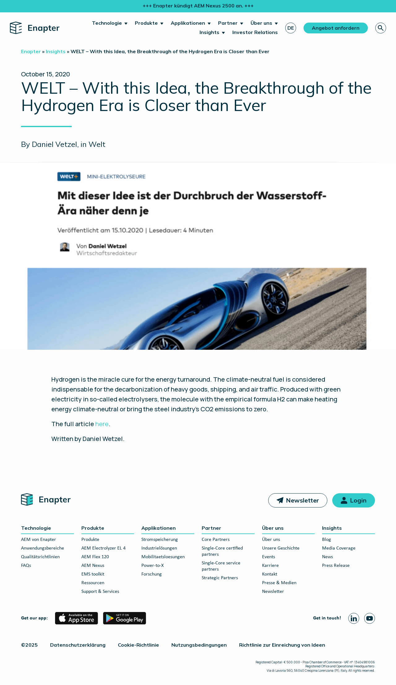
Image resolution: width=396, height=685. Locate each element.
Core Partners (216, 539)
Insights (209, 32)
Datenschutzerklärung (77, 645)
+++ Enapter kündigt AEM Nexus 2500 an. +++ (198, 5)
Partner (228, 23)
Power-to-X (152, 565)
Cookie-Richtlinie (138, 645)
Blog (326, 539)
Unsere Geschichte (280, 548)
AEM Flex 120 (95, 556)
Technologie (107, 23)
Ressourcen (92, 582)
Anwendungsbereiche (42, 548)
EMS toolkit (92, 574)
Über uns (261, 23)
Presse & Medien (279, 582)
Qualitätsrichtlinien (40, 556)
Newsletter (302, 500)
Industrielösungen (159, 548)
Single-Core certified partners (222, 551)
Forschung (151, 574)
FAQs (26, 565)
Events (268, 556)
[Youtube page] (369, 618)
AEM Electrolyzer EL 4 (103, 548)
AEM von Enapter (38, 539)
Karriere (270, 565)
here (102, 424)
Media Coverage (338, 548)
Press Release (336, 565)
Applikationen (188, 23)
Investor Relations (255, 32)
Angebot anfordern (335, 28)
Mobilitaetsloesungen (163, 556)
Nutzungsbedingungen (199, 645)
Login (358, 500)
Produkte (146, 23)
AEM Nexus (92, 565)
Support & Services (100, 591)
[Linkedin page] (353, 618)
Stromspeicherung (159, 539)
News (327, 556)
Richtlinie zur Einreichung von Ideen (282, 645)
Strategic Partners (220, 578)
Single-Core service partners (221, 566)
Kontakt (269, 574)
